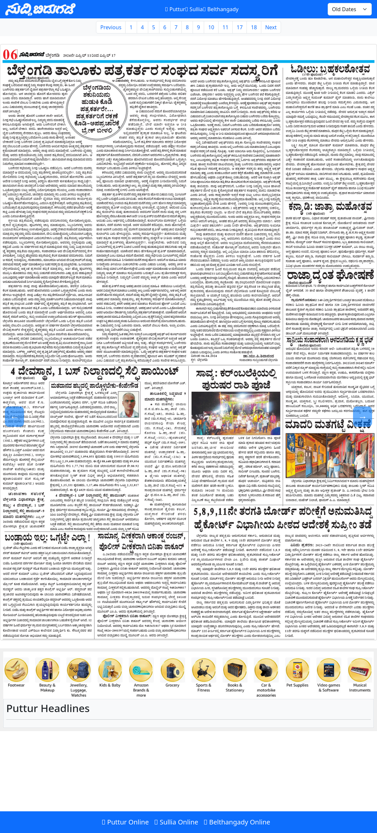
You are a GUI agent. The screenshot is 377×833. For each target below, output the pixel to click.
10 (211, 27)
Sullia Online (176, 822)
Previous (110, 27)
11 (225, 27)
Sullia (194, 9)
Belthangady (221, 9)
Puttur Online (125, 822)
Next (271, 27)
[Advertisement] (188, 785)
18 (254, 27)
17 (240, 27)
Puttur (175, 9)
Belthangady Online (236, 822)
